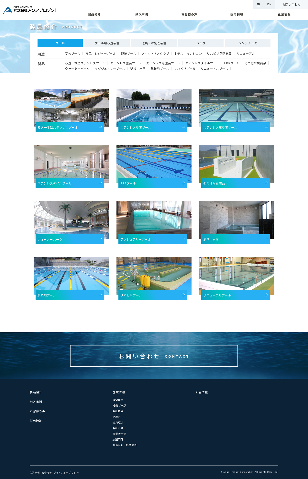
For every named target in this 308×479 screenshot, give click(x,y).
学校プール (73, 53)
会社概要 (118, 411)
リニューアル (246, 53)
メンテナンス (248, 43)
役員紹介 (118, 422)
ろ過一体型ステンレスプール (85, 63)
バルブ (200, 43)
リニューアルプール (214, 68)
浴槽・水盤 (138, 68)
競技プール (129, 53)
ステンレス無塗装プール (163, 63)
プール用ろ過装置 (107, 43)
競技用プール (160, 68)
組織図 (117, 417)
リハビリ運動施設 (219, 53)
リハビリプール (185, 68)
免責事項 (35, 472)
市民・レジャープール (100, 53)
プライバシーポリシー (66, 472)
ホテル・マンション (188, 53)
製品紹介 (36, 392)
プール (60, 43)
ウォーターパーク (77, 68)
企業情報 (119, 392)
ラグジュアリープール (110, 68)
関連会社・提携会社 (125, 445)
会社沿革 (118, 428)
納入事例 (36, 402)
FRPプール (232, 63)
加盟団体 (118, 439)
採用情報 (36, 421)
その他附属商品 (255, 63)
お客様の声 (37, 411)
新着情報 (201, 392)
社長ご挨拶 (119, 405)
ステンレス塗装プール (125, 63)
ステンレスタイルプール (202, 63)
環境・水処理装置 (154, 43)
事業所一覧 (119, 433)
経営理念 (118, 400)
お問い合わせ (291, 4)
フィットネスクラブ (155, 53)
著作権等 (47, 472)
